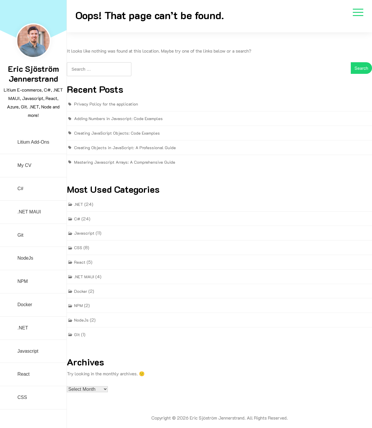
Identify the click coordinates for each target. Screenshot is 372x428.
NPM (22, 281)
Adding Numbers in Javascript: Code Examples (118, 118)
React (23, 374)
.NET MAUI (29, 211)
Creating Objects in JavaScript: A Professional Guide (125, 147)
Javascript (27, 351)
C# (20, 188)
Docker (24, 304)
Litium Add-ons (33, 142)
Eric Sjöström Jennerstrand (33, 73)
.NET (22, 327)
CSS (22, 397)
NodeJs (25, 258)
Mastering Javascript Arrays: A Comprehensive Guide (124, 162)
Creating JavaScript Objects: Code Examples (117, 133)
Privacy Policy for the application (106, 104)
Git (20, 235)
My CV (24, 165)
